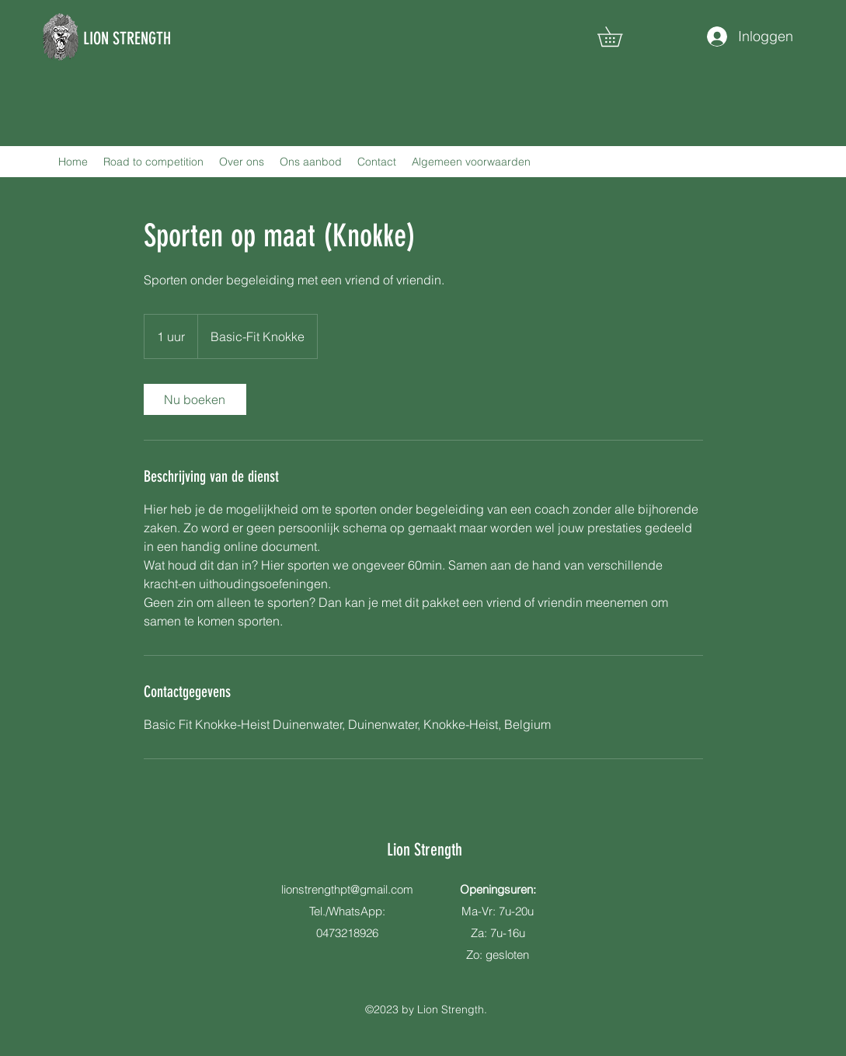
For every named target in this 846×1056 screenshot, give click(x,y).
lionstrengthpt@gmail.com (347, 889)
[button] (619, 36)
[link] (195, 399)
